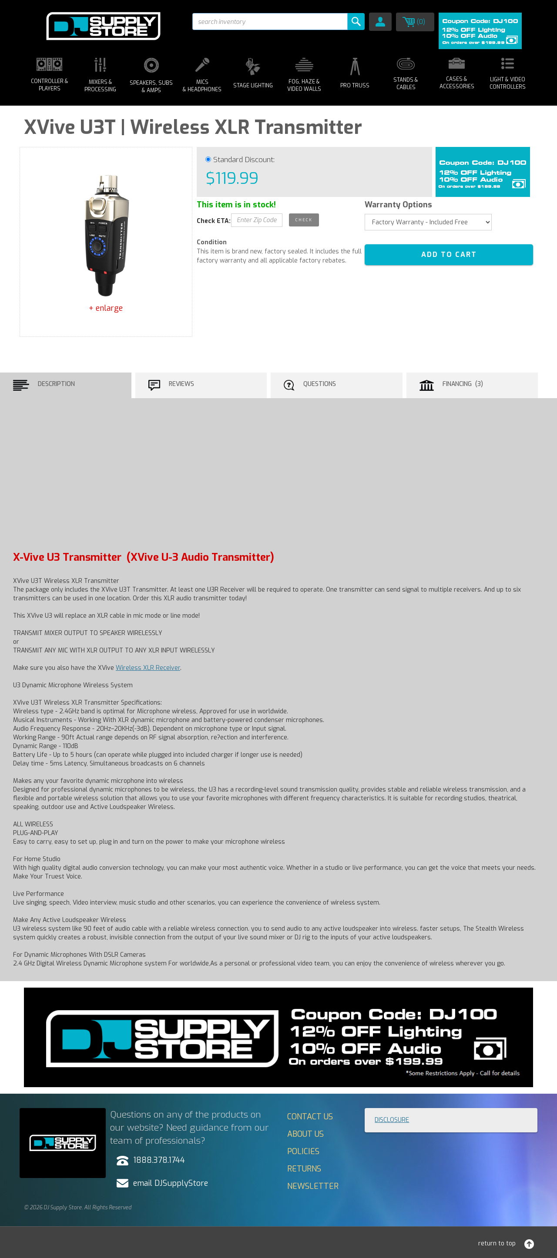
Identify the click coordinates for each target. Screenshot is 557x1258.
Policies (303, 1151)
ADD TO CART (449, 254)
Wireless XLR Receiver (148, 668)
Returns (304, 1169)
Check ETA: (214, 221)
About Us (305, 1134)
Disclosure (392, 1120)
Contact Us (310, 1117)
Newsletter (313, 1186)
